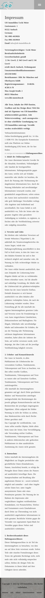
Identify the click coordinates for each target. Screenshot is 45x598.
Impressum (5, 592)
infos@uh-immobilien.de (20, 43)
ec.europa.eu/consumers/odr (15, 153)
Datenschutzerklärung (28, 592)
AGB (11, 592)
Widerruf (18, 592)
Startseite (39, 592)
